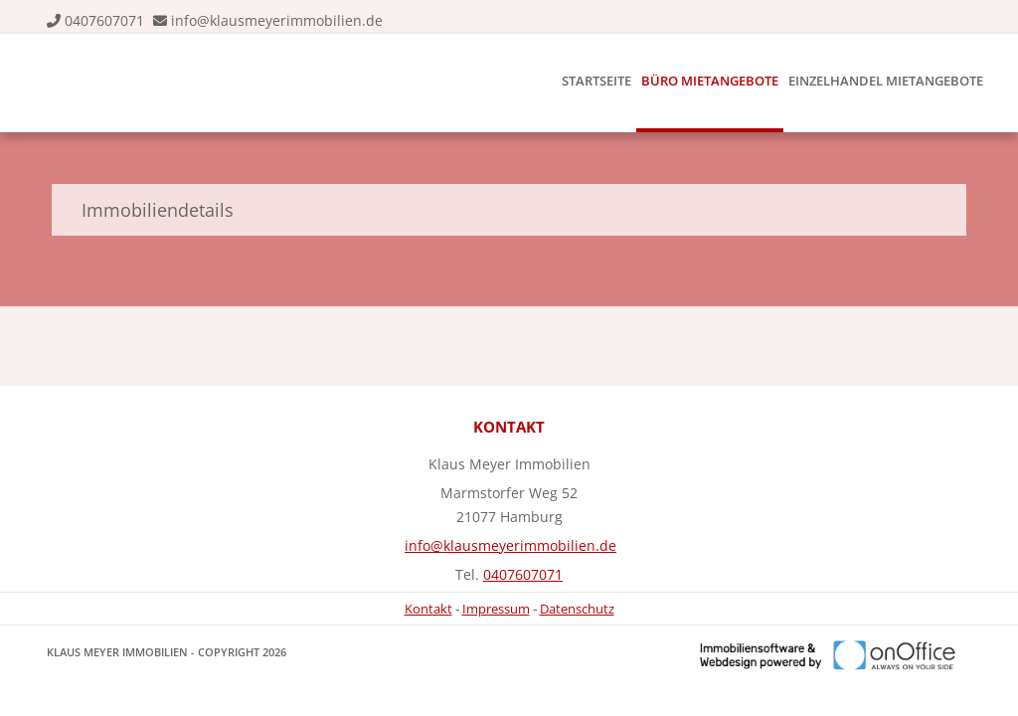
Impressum (496, 609)
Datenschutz (577, 609)
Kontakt (428, 609)
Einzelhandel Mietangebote (885, 81)
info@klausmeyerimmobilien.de (277, 20)
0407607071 (104, 20)
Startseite (596, 81)
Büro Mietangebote (709, 81)
